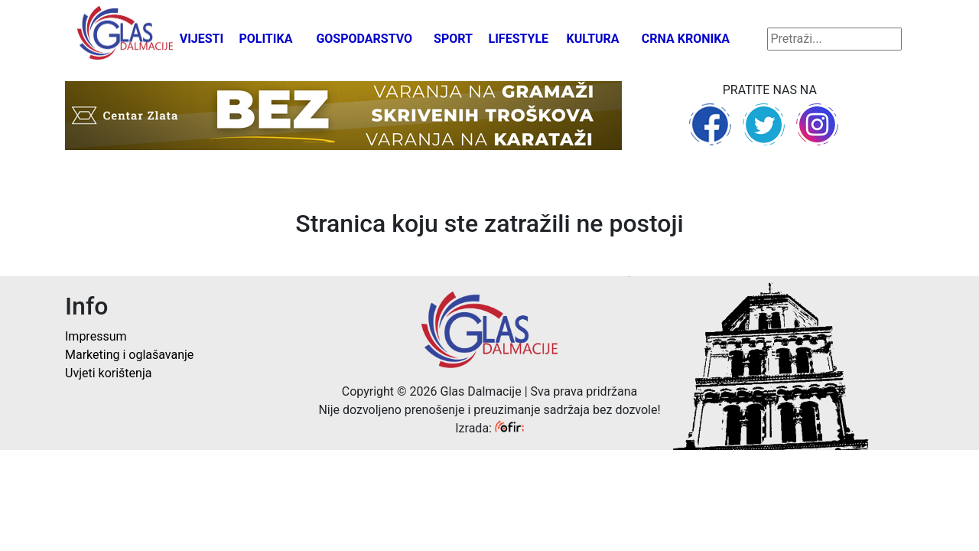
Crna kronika (686, 38)
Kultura (593, 38)
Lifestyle (519, 38)
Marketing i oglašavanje (129, 354)
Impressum (96, 336)
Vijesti (202, 38)
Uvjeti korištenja (108, 373)
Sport (453, 38)
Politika (265, 38)
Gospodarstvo (364, 38)
